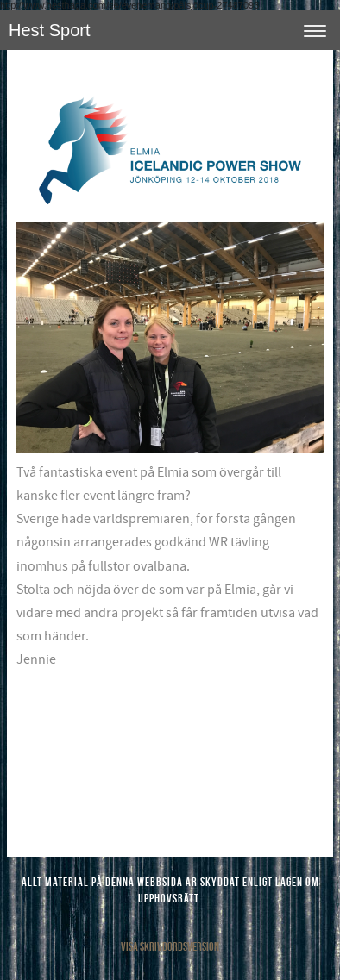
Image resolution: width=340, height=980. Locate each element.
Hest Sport (49, 30)
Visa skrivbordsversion (170, 946)
